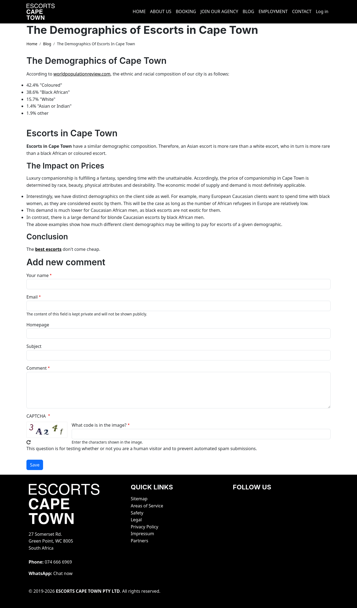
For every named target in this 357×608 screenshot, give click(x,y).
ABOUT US (160, 11)
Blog (47, 43)
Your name (37, 275)
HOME (139, 11)
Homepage (37, 325)
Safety (137, 513)
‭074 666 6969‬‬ (58, 562)
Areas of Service (147, 506)
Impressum (142, 534)
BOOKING (186, 11)
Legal (136, 520)
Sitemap (139, 499)
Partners (139, 541)
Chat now (62, 573)
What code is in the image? (99, 425)
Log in (322, 11)
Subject (33, 346)
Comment (36, 368)
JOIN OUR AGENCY (219, 11)
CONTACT (301, 11)
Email (32, 297)
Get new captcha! (28, 442)
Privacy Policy (144, 527)
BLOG (248, 11)
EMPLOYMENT (273, 11)
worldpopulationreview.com (81, 74)
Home (31, 43)
